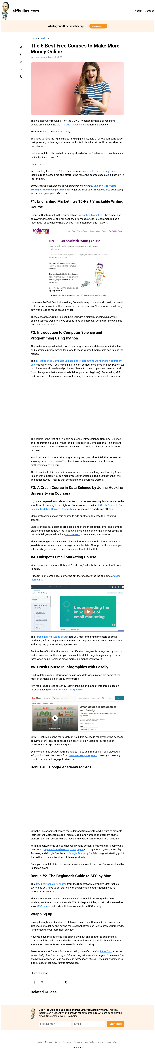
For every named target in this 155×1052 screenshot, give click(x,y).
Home (34, 38)
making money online (74, 124)
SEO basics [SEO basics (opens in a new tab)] (43, 906)
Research (67, 1042)
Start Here (115, 1023)
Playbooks (78, 1042)
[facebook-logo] (21, 48)
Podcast (48, 1042)
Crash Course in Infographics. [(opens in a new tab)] (67, 689)
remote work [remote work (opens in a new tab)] (72, 534)
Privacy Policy (111, 1042)
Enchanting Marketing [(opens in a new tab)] (90, 215)
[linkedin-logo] (21, 63)
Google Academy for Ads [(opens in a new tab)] (83, 853)
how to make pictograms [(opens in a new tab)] (83, 755)
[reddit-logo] (21, 70)
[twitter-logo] (21, 56)
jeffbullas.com (25, 11)
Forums (100, 1042)
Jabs (40, 1042)
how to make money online (102, 171)
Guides (43, 38)
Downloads (89, 1042)
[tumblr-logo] (21, 77)
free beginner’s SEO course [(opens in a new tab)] (51, 883)
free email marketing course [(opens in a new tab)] (53, 636)
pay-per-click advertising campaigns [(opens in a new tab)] (63, 849)
